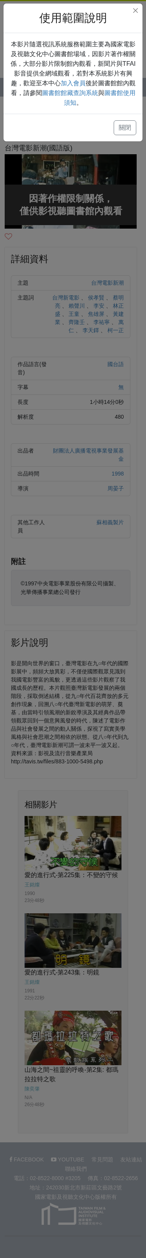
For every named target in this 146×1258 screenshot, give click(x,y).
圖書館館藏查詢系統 (70, 93)
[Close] (135, 10)
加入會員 (73, 83)
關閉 (125, 127)
